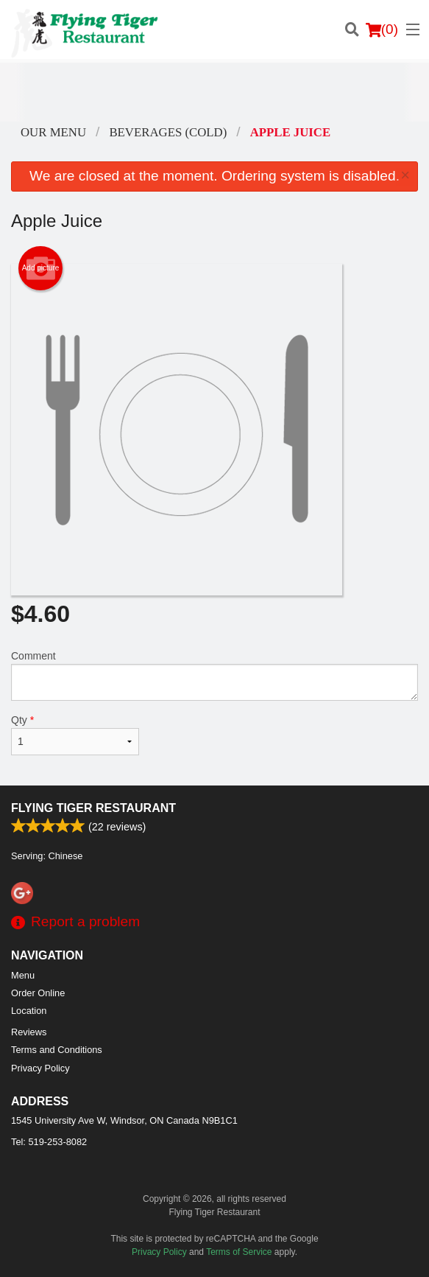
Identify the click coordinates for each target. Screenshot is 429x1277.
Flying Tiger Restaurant (93, 808)
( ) (382, 29)
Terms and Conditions (56, 1049)
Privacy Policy (40, 1068)
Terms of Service (239, 1252)
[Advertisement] (214, 92)
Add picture (41, 268)
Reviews (28, 1032)
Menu (23, 975)
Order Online (38, 992)
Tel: (49, 1141)
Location (28, 1010)
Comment (214, 675)
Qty (75, 734)
